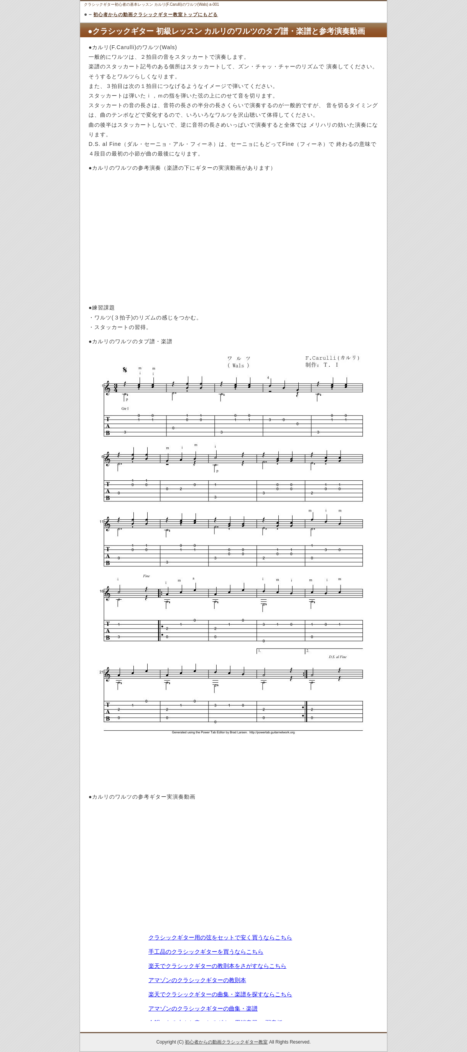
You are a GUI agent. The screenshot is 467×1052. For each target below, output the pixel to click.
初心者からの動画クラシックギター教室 (226, 1042)
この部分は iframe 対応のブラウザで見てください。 (233, 977)
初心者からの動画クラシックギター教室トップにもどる (155, 14)
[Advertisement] (233, 772)
